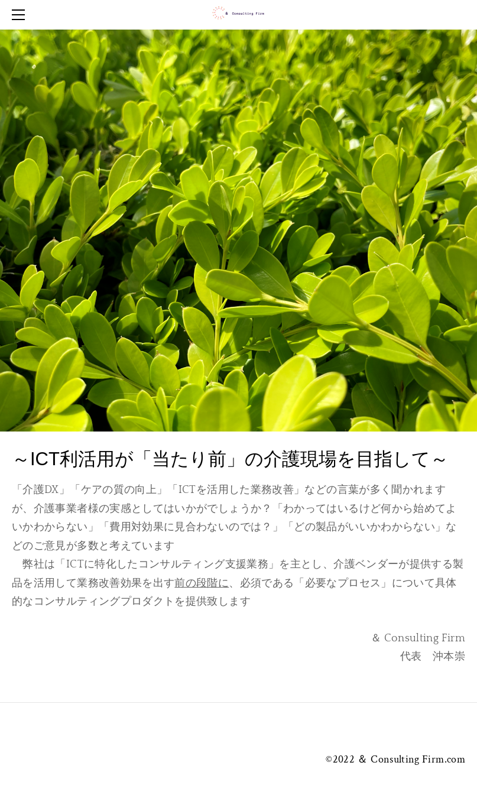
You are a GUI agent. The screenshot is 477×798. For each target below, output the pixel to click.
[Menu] (21, 15)
